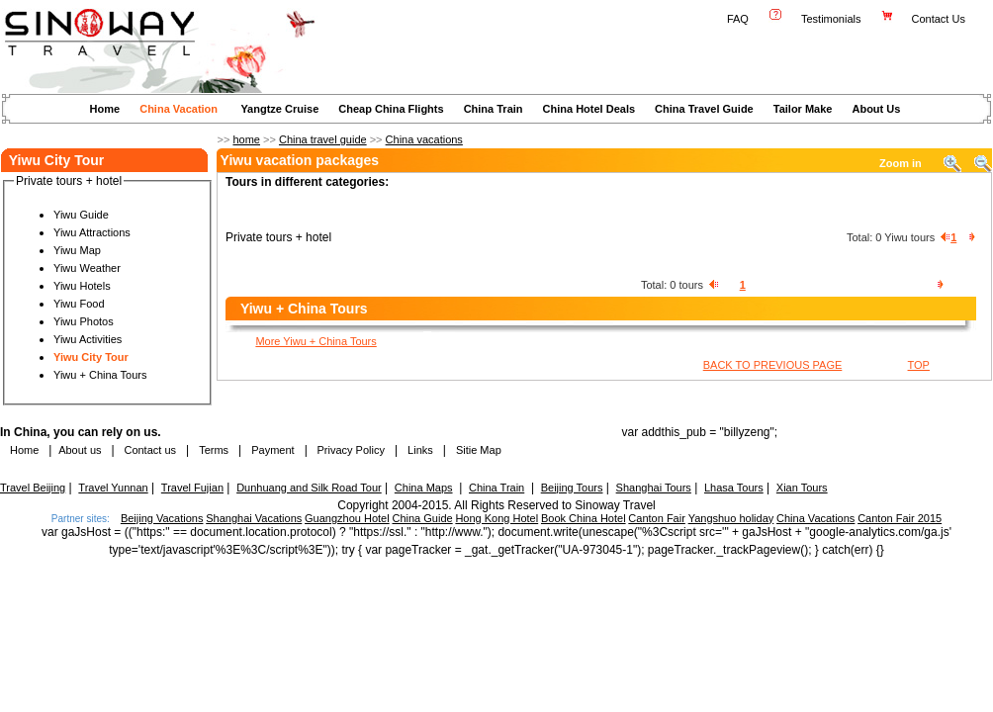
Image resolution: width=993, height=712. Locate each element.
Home (105, 109)
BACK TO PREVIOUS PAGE (773, 365)
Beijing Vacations (162, 518)
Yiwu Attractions (92, 232)
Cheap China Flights (390, 109)
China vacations (424, 139)
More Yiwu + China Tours (315, 341)
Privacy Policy (349, 450)
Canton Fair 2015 (900, 518)
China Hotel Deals (589, 109)
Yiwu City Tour (91, 357)
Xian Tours (802, 487)
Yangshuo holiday (731, 518)
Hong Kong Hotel (496, 518)
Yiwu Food (79, 304)
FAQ (738, 19)
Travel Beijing (32, 487)
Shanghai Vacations (254, 518)
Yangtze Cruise (279, 109)
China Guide (422, 518)
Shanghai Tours (653, 487)
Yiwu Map (77, 250)
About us (79, 450)
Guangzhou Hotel (347, 518)
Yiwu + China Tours (99, 375)
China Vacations (815, 518)
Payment (272, 450)
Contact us (148, 450)
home (246, 139)
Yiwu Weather (87, 268)
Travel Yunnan (112, 487)
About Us (876, 109)
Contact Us (940, 19)
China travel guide (323, 139)
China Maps (424, 487)
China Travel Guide (704, 109)
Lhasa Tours (734, 487)
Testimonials (831, 19)
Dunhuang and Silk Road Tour (309, 487)
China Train (493, 109)
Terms (213, 450)
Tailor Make (803, 109)
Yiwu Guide (81, 215)
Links (420, 450)
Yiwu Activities (87, 339)
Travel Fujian (192, 487)
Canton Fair (656, 518)
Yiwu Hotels (82, 286)
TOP (919, 365)
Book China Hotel (583, 518)
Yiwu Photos (83, 321)
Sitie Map (478, 450)
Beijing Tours (572, 487)
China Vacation (178, 109)
